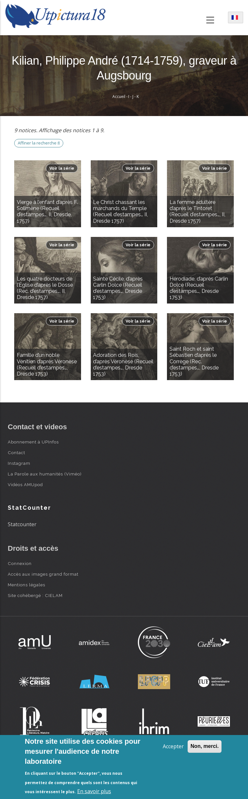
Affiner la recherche (39, 143)
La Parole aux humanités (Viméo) (45, 473)
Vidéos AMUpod (25, 484)
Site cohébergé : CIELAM (35, 595)
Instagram (19, 463)
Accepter (173, 746)
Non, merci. (205, 746)
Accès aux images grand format (43, 574)
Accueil (118, 96)
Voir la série (61, 168)
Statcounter (22, 524)
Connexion (20, 563)
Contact (16, 452)
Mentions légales (26, 584)
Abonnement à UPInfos (33, 441)
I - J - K (133, 96)
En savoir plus (94, 791)
